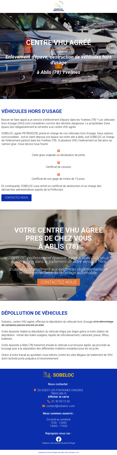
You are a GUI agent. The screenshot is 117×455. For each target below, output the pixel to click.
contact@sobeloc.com (60, 406)
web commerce (70, 452)
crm (77, 452)
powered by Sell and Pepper (48, 452)
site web (61, 452)
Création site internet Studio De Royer (58, 443)
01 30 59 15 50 (61, 401)
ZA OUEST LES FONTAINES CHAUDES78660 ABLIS (60, 393)
